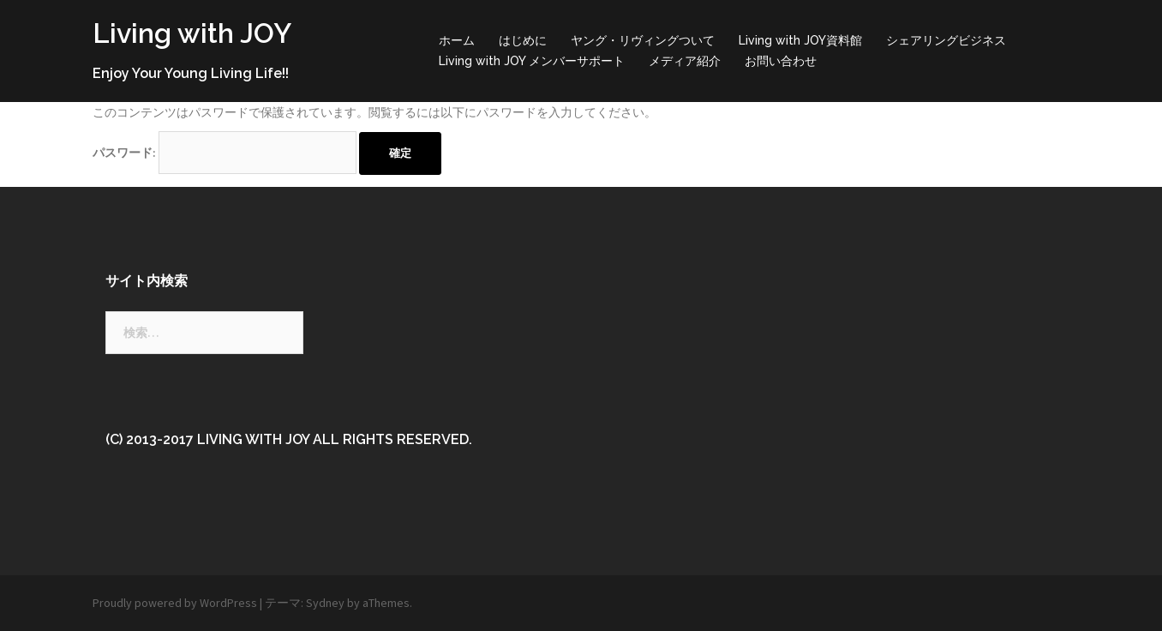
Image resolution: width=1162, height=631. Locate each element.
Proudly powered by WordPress (175, 602)
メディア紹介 (685, 61)
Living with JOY (192, 33)
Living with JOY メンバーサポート (532, 61)
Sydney (325, 602)
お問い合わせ (781, 61)
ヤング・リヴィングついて (643, 40)
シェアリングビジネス (946, 40)
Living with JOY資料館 (800, 40)
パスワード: (224, 152)
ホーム (457, 40)
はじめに (523, 40)
